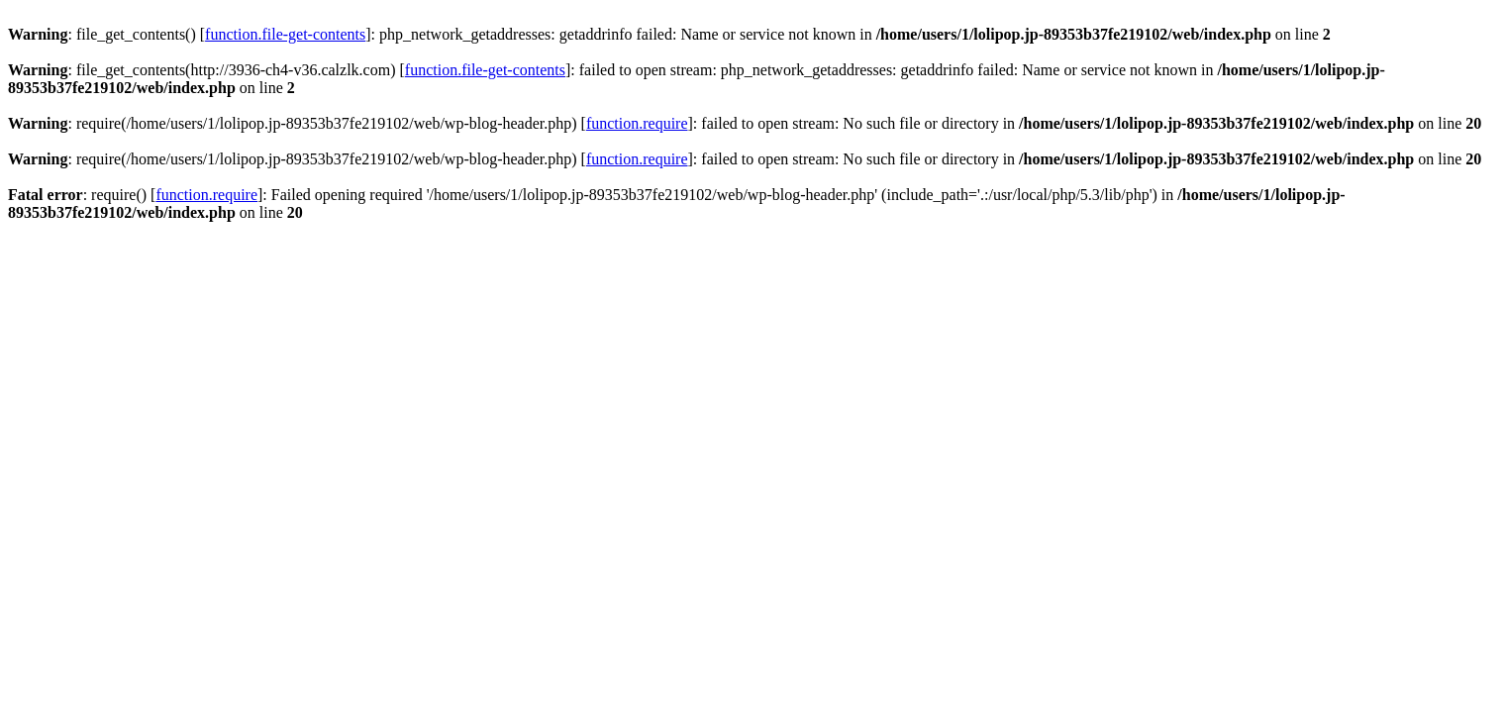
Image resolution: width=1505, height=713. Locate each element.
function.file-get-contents (285, 34)
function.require (637, 123)
